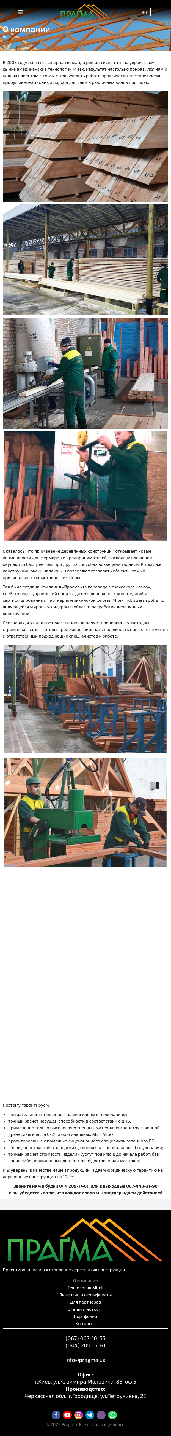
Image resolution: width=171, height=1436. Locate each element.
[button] (20, 12)
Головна (10, 36)
